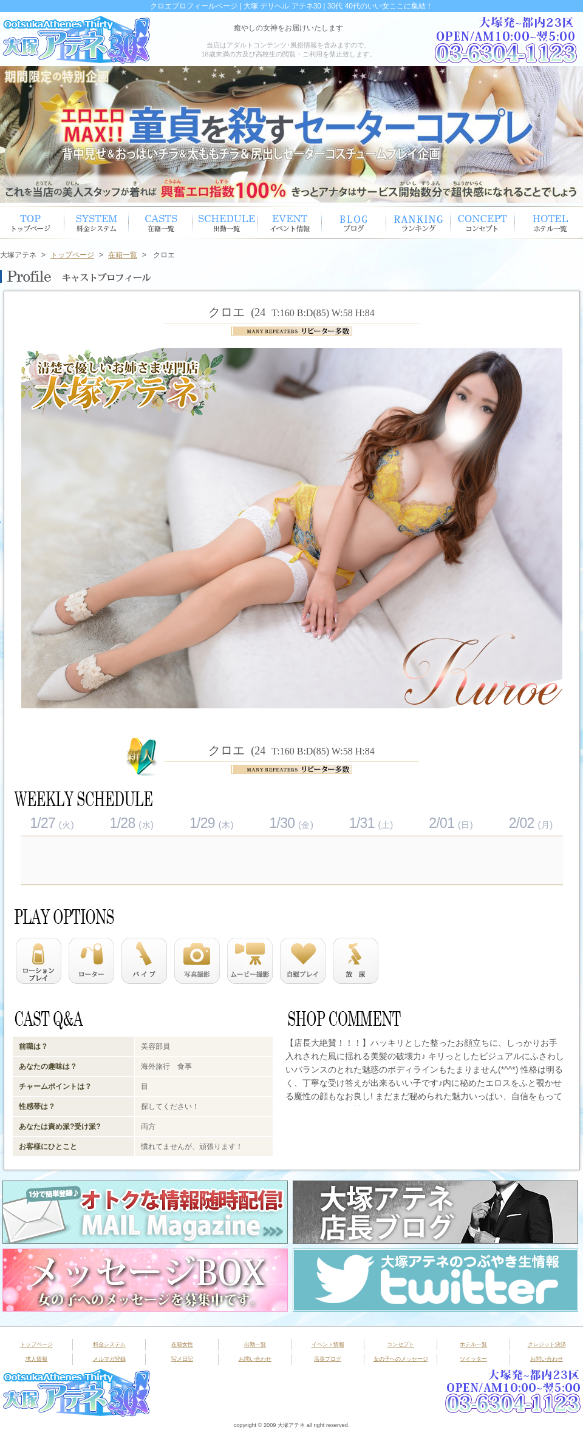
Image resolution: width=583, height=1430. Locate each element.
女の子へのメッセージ (400, 1359)
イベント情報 (289, 222)
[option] (291, 134)
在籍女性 (161, 222)
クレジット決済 (547, 1344)
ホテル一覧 (547, 222)
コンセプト (483, 222)
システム (96, 222)
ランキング (418, 222)
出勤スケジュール (225, 222)
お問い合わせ (255, 1359)
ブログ (354, 222)
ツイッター (473, 1359)
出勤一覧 (255, 1344)
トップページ (32, 222)
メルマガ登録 (109, 1359)
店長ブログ (327, 1359)
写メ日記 (182, 1359)
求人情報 (36, 1359)
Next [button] (568, 135)
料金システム (109, 1344)
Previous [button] (15, 135)
